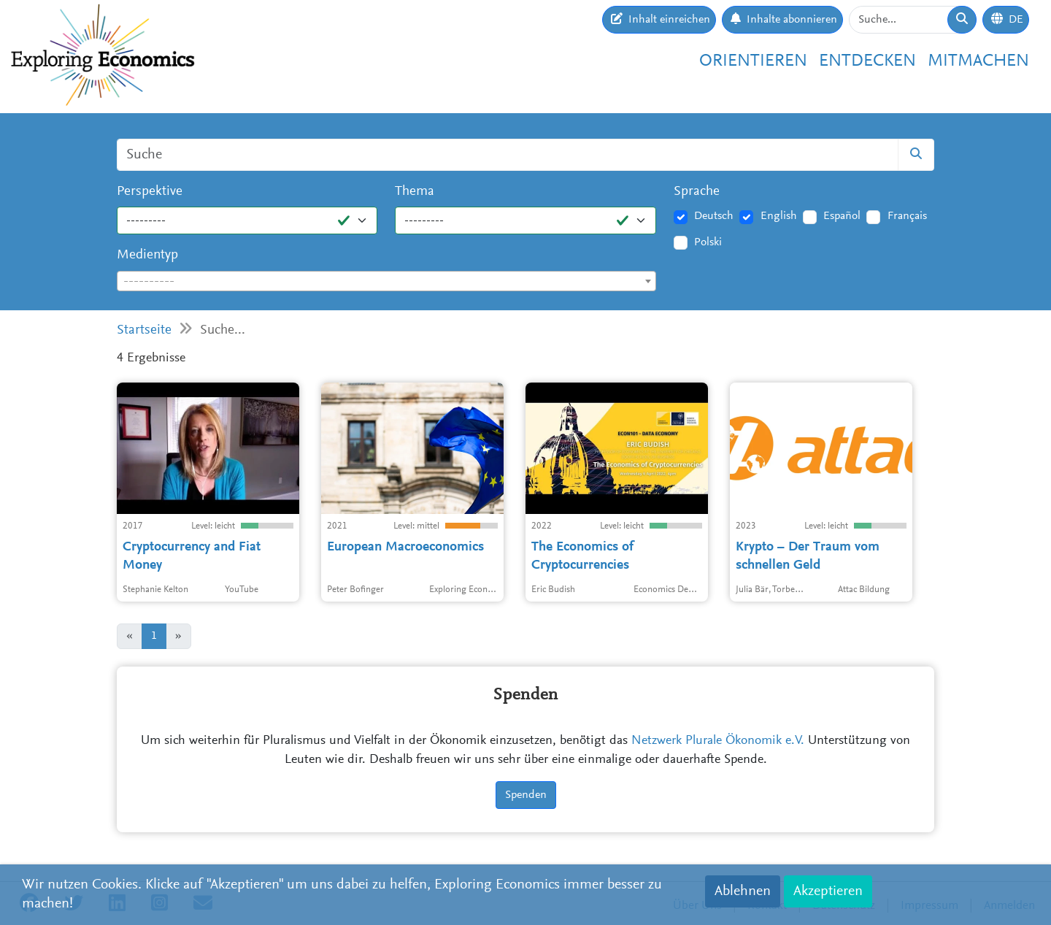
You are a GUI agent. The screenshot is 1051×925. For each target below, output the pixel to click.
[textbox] (386, 282)
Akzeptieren (828, 891)
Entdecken (867, 61)
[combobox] (386, 281)
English (779, 216)
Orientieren (753, 61)
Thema (414, 192)
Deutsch (714, 216)
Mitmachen (978, 61)
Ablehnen (743, 891)
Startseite (144, 330)
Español (842, 216)
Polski (708, 242)
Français (907, 216)
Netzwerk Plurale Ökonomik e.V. (717, 741)
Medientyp (147, 255)
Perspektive (149, 192)
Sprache (697, 192)
